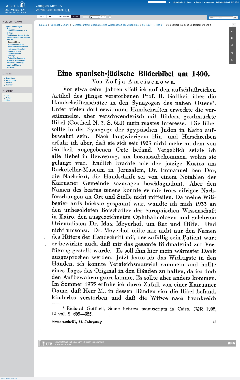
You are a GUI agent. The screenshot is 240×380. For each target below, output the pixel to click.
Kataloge (11, 56)
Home (189, 2)
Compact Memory (14, 42)
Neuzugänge (10, 78)
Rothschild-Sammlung (16, 58)
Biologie (10, 33)
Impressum (210, 2)
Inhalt (52, 17)
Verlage (8, 98)
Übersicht (64, 17)
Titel (41, 17)
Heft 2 (159, 25)
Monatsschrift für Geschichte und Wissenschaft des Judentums (106, 25)
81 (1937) (147, 25)
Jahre (8, 100)
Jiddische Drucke (14, 51)
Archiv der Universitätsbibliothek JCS (17, 29)
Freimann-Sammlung (16, 44)
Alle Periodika (11, 80)
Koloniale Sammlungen (15, 63)
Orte (7, 95)
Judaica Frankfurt (14, 53)
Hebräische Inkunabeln (17, 49)
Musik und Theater (14, 65)
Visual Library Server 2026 (9, 379)
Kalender (9, 85)
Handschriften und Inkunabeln (18, 37)
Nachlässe (11, 67)
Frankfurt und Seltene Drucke (18, 35)
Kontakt (198, 2)
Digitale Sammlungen (14, 27)
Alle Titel (9, 82)
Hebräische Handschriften (18, 47)
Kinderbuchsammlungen (16, 60)
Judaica (10, 40)
